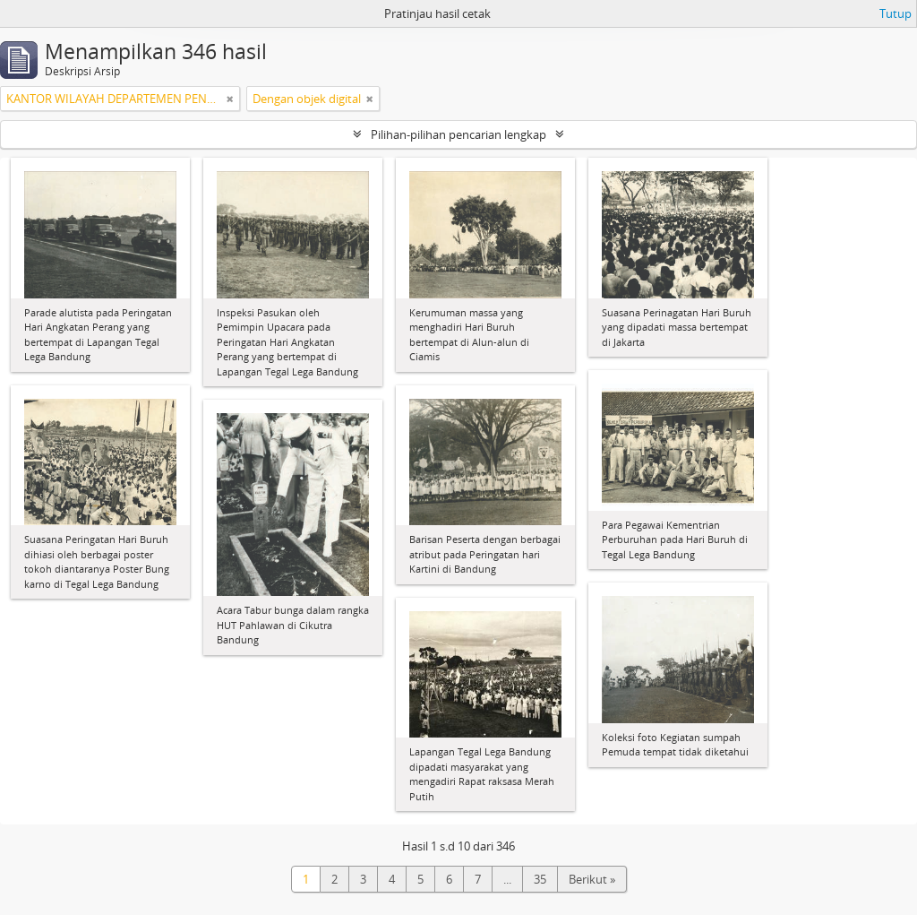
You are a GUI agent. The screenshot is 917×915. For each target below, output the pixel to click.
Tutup (895, 13)
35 (540, 879)
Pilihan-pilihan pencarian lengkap (458, 134)
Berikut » (592, 879)
